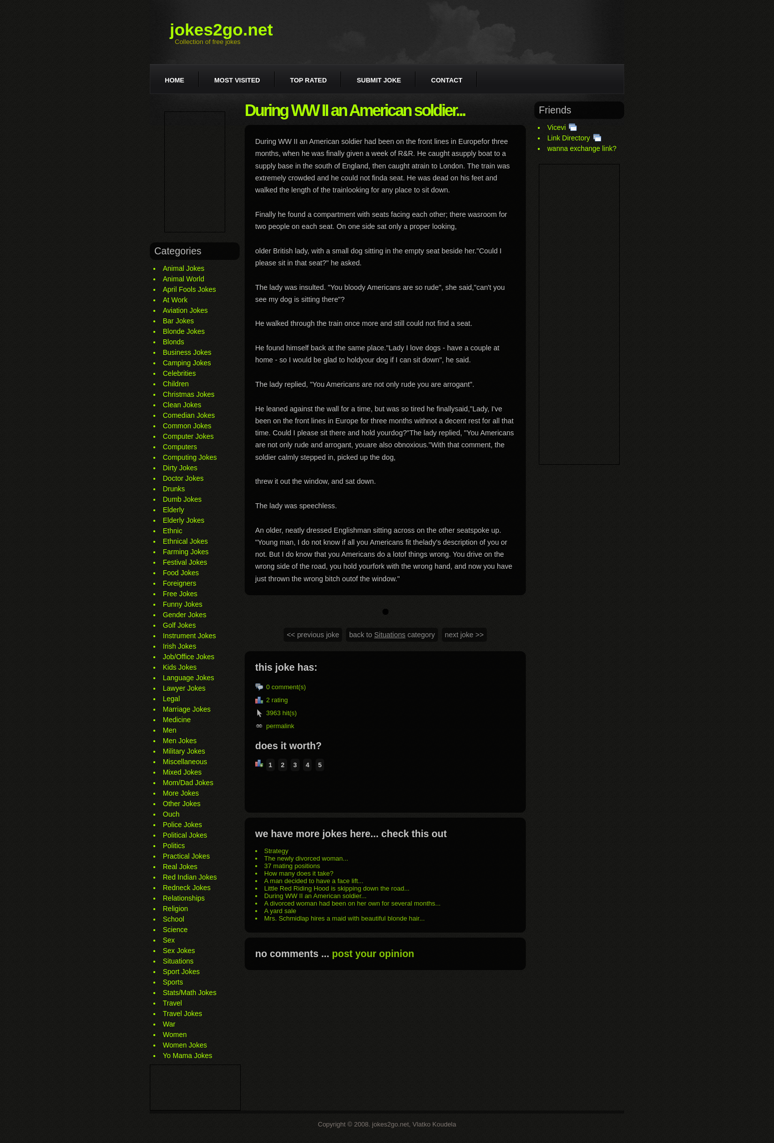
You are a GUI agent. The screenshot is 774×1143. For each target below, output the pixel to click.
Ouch (171, 814)
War (169, 1024)
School (173, 919)
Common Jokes (187, 426)
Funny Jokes (182, 604)
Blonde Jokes (184, 331)
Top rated (308, 80)
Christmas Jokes (188, 394)
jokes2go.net (221, 29)
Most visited (237, 80)
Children (176, 384)
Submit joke (379, 80)
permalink (280, 726)
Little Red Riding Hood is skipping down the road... (336, 888)
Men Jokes (180, 741)
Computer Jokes (188, 436)
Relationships (184, 898)
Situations (178, 961)
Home (174, 80)
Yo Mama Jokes (187, 1056)
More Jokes (181, 793)
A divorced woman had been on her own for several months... (352, 903)
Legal (171, 699)
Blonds (173, 342)
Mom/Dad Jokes (188, 783)
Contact (446, 80)
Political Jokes (185, 835)
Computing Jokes (190, 457)
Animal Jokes (183, 268)
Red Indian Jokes (190, 877)
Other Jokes (181, 804)
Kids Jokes (180, 667)
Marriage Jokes (187, 709)
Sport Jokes (181, 972)
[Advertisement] (195, 172)
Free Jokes (180, 594)
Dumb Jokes (182, 499)
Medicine (177, 720)
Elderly (173, 510)
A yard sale (280, 911)
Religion (175, 909)
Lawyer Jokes (184, 688)
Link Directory (568, 138)
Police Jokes (182, 825)
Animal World (183, 279)
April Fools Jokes (189, 289)
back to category (392, 635)
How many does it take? (299, 873)
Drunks (174, 489)
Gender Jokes (184, 615)
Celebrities (179, 373)
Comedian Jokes (189, 415)
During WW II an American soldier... (315, 896)
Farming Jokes (186, 552)
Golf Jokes (179, 625)
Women (175, 1035)
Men (169, 730)
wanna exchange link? (582, 148)
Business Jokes (187, 352)
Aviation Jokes (185, 310)
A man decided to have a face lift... (314, 881)
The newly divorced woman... (306, 858)
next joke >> (464, 635)
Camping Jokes (187, 363)
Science (175, 930)
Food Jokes (181, 573)
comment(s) (289, 687)
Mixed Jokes (182, 772)
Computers (180, 447)
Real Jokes (180, 867)
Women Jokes (185, 1045)
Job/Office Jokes (188, 657)
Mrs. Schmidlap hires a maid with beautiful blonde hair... (344, 918)
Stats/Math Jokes (189, 993)
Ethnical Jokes (185, 541)
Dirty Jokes (180, 468)
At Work (175, 300)
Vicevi (556, 127)
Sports (173, 982)
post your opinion (373, 953)
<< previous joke (313, 635)
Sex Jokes (179, 951)
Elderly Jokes (183, 520)
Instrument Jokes (189, 636)
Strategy (276, 851)
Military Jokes (184, 751)
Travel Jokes (182, 1014)
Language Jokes (188, 678)
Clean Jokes (182, 405)
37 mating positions (292, 866)
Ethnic (172, 531)
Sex (169, 940)
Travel (172, 1003)
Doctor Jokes (183, 478)
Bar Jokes (178, 321)
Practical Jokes (186, 856)
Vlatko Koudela (434, 1124)
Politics (174, 846)
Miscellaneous (185, 762)
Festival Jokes (185, 562)
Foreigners (179, 583)
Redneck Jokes (187, 888)
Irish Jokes (179, 646)
